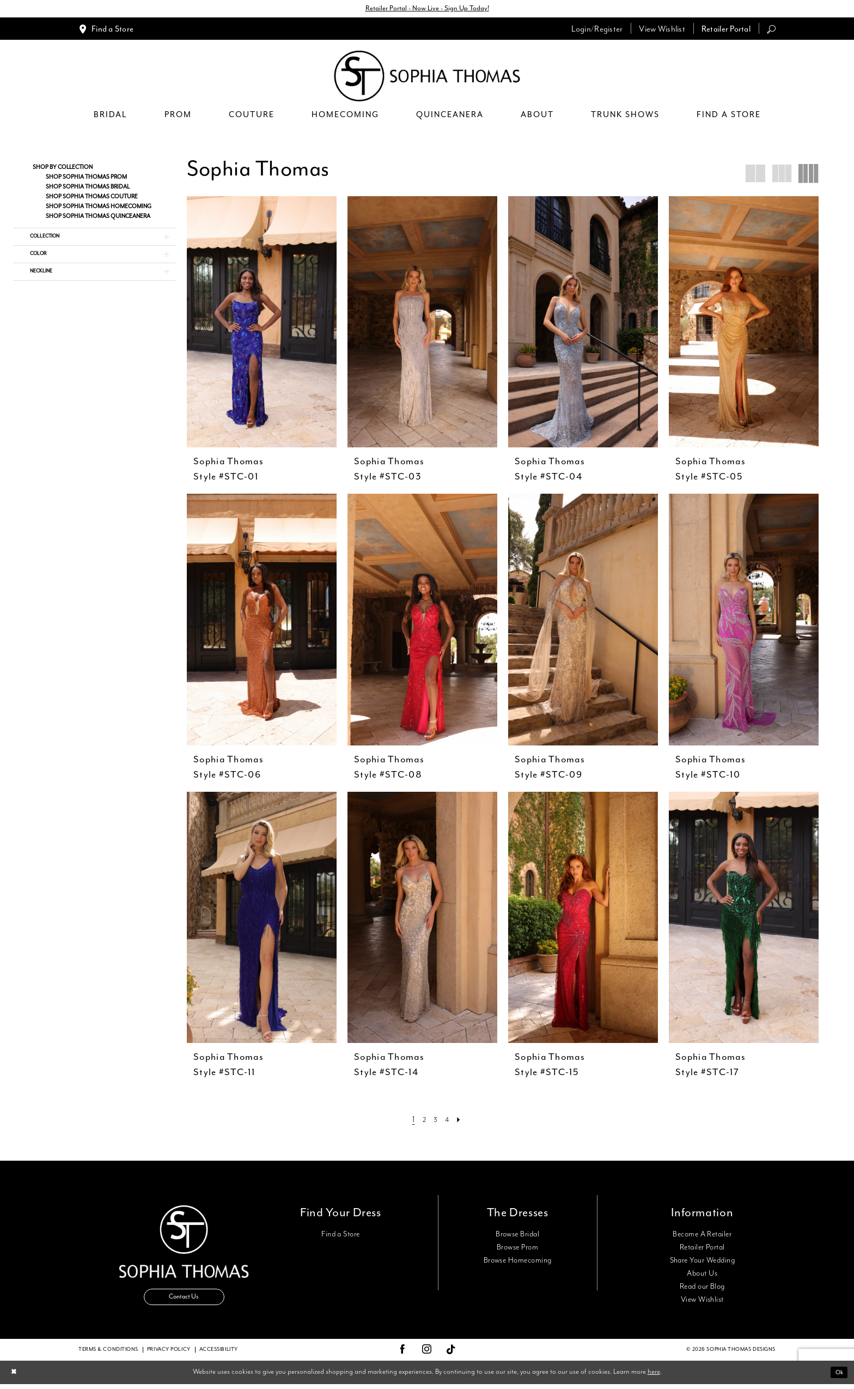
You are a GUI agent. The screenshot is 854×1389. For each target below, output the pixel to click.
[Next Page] (462, 1121)
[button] (597, 30)
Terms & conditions (108, 1355)
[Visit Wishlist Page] (662, 30)
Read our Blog (702, 1288)
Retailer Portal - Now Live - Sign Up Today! (427, 9)
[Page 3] (435, 1121)
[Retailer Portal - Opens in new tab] (726, 30)
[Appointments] (106, 30)
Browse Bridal (517, 1236)
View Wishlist (702, 1301)
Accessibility (218, 1355)
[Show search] (771, 30)
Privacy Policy (169, 1355)
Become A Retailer (702, 1236)
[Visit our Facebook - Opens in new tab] (402, 1355)
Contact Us (184, 1301)
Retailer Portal (702, 1249)
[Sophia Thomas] (427, 77)
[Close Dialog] (16, 1377)
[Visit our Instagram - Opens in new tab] (427, 1355)
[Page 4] (448, 1121)
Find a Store (340, 1236)
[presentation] (262, 324)
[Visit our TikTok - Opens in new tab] (451, 1355)
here (654, 1377)
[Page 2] (422, 1121)
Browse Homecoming (518, 1262)
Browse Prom (517, 1249)
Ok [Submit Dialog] (837, 1377)
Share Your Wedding (702, 1262)
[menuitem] (106, 30)
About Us (702, 1275)
